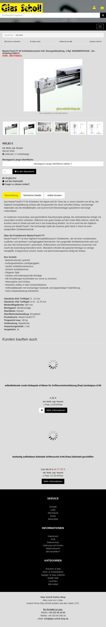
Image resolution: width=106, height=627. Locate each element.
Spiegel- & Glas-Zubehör (53, 575)
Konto (53, 516)
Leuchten (53, 581)
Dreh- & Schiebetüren (53, 572)
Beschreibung (11, 195)
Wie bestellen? (53, 551)
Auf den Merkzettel (12, 181)
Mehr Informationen (56, 410)
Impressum (53, 536)
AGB (53, 539)
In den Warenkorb (24, 171)
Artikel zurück (35, 41)
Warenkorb (53, 513)
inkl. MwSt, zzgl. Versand (12, 148)
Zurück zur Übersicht (13, 41)
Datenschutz (53, 542)
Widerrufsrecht (53, 548)
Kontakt (53, 507)
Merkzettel (53, 519)
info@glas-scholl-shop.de (56, 618)
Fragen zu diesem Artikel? (16, 184)
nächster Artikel (95, 41)
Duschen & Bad (53, 569)
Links (53, 510)
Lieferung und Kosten (53, 545)
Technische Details (32, 195)
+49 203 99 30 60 (56, 612)
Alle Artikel (53, 584)
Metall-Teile (53, 578)
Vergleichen (9, 178)
